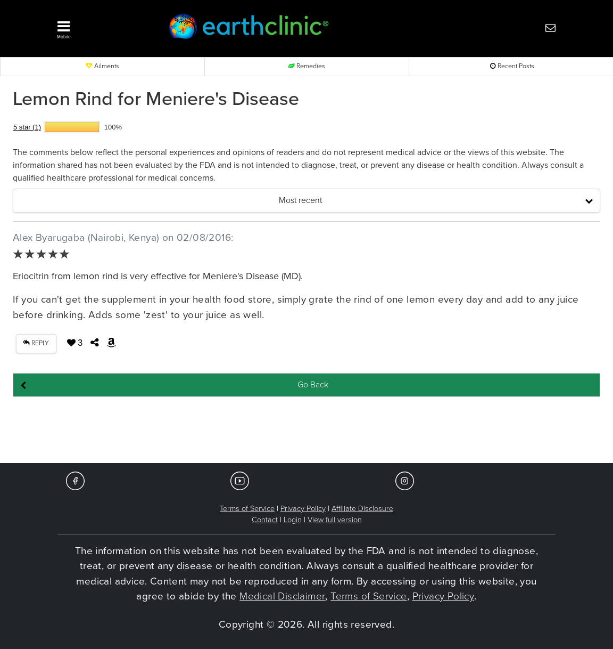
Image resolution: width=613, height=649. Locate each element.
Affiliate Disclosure (362, 508)
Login (293, 519)
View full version (335, 519)
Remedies (306, 66)
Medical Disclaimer (282, 596)
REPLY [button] (36, 343)
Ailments (102, 66)
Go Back (312, 384)
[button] (98, 27)
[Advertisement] (306, 430)
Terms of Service (247, 508)
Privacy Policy (303, 508)
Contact (265, 519)
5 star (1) (27, 127)
